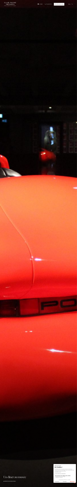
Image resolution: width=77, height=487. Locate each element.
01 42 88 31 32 (48, 4)
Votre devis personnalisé (59, 4)
